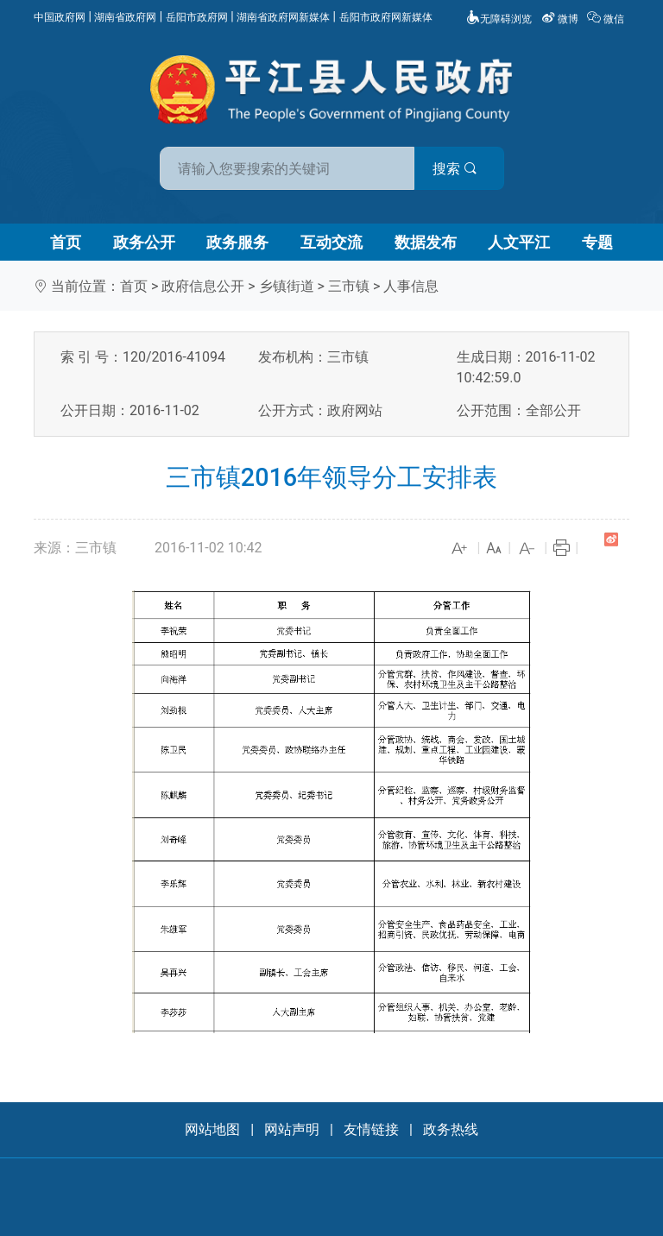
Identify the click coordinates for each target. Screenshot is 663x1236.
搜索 (455, 169)
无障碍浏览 (499, 19)
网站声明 (291, 1129)
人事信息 (411, 286)
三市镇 (348, 286)
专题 (597, 242)
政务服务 (237, 242)
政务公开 (144, 242)
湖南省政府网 (125, 17)
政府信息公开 (202, 286)
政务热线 (450, 1129)
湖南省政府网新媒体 (283, 17)
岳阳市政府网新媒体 (386, 17)
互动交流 (331, 242)
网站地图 (212, 1129)
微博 (561, 19)
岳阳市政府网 (197, 17)
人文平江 (519, 242)
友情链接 (371, 1129)
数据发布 (426, 242)
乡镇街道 (286, 286)
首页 (65, 242)
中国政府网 (59, 17)
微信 (607, 19)
